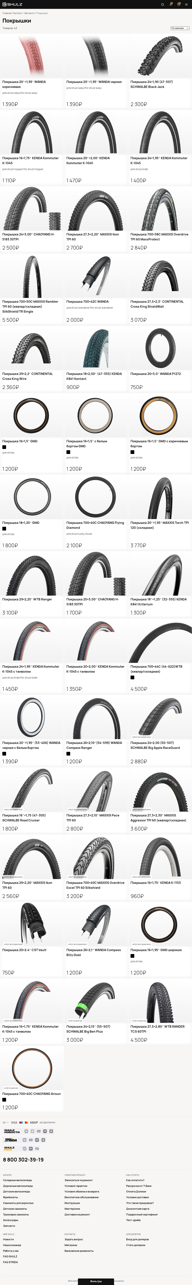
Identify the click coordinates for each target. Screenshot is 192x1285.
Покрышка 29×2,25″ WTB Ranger (27, 599)
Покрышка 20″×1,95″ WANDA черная (94, 82)
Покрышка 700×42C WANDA (87, 302)
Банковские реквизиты (79, 1251)
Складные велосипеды (17, 1180)
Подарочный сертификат (142, 1214)
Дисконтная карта (137, 1208)
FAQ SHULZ (10, 1256)
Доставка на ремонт (77, 1214)
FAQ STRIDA (10, 1262)
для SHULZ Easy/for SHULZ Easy (19, 93)
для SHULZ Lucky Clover (79, 533)
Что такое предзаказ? (140, 1203)
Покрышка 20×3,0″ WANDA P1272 (156, 374)
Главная (6, 13)
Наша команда (12, 1245)
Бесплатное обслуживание (82, 1197)
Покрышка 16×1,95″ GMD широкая (156, 950)
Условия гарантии (76, 1186)
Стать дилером (135, 1245)
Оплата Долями (136, 1191)
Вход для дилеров (137, 1239)
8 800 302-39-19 (23, 1159)
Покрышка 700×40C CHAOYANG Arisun (31, 1094)
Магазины (71, 1245)
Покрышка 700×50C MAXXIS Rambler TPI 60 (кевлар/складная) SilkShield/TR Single (30, 307)
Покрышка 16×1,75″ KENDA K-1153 (156, 883)
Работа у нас (11, 1251)
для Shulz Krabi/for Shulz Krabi (19, 677)
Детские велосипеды (16, 1191)
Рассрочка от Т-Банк (139, 1186)
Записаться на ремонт (79, 1180)
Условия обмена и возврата (82, 1191)
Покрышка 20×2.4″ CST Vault (24, 950)
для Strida (8, 452)
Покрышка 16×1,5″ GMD (19, 441)
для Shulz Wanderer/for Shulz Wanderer (89, 307)
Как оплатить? (135, 1180)
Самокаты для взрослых (18, 1203)
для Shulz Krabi (139, 169)
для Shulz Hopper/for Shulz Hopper (22, 169)
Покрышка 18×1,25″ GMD (20, 523)
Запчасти (29, 13)
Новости (8, 1239)
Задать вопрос (74, 1239)
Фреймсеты (10, 1197)
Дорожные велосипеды (18, 1186)
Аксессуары (10, 1220)
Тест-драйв (133, 1220)
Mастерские (72, 1208)
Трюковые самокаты (16, 1214)
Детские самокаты (15, 1208)
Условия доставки (137, 1197)
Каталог (17, 13)
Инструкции (72, 1203)
